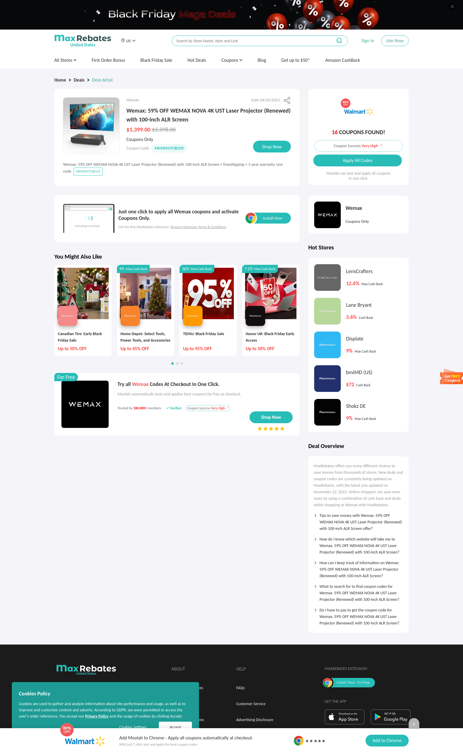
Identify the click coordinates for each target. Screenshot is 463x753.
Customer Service (250, 703)
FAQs (240, 687)
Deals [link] (79, 80)
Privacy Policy (96, 716)
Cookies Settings (132, 727)
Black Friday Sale (156, 60)
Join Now (395, 40)
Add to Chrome (387, 740)
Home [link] (60, 80)
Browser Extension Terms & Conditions (198, 227)
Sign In (367, 40)
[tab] (358, 520)
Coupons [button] (231, 60)
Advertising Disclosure (254, 719)
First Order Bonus (108, 60)
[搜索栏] (248, 41)
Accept (175, 727)
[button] (128, 40)
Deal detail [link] (102, 80)
